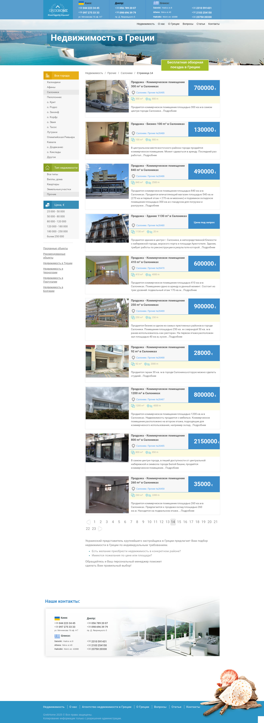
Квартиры (53, 184)
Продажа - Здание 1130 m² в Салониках (159, 216)
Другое (51, 157)
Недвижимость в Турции (58, 263)
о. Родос (52, 107)
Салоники (53, 92)
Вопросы (188, 23)
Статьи (201, 23)
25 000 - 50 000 (56, 211)
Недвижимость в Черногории (53, 270)
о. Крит (51, 102)
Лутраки (52, 132)
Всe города (62, 75)
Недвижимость (145, 23)
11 (156, 522)
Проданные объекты (55, 248)
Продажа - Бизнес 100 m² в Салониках (158, 124)
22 (88, 529)
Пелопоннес (54, 97)
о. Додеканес (55, 147)
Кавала (51, 142)
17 (191, 522)
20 (210, 522)
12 (161, 522)
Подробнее (169, 110)
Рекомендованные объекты (54, 255)
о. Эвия (51, 122)
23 (94, 529)
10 (149, 522)
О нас (161, 23)
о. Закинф (53, 112)
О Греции (173, 23)
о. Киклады (54, 152)
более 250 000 (55, 236)
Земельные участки (59, 189)
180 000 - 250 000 (57, 231)
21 (216, 522)
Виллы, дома (55, 179)
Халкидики (53, 82)
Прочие (51, 194)
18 (197, 522)
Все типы (52, 174)
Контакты (213, 23)
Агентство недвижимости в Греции (106, 707)
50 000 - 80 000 (56, 216)
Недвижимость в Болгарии (53, 289)
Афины (51, 87)
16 (185, 522)
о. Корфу (52, 117)
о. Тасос (52, 127)
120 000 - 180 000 (57, 226)
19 (203, 522)
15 (179, 522)
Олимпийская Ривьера (61, 137)
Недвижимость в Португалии (53, 280)
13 (168, 522)
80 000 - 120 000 (56, 221)
